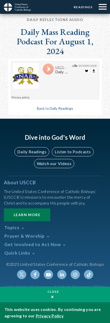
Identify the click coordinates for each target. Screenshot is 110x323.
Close (53, 292)
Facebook (35, 274)
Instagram (75, 274)
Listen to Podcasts (73, 151)
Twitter (21, 274)
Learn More (27, 215)
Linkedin (61, 274)
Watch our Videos (54, 163)
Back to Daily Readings (55, 108)
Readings (83, 7)
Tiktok (88, 274)
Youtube (48, 274)
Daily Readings (31, 151)
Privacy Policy (50, 315)
